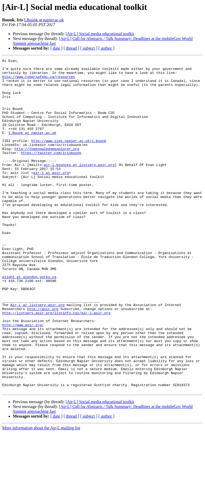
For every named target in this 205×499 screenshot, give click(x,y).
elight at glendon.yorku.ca (29, 320)
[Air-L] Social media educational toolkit (99, 33)
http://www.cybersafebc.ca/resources (38, 80)
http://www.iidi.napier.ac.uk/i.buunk (68, 157)
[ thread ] (71, 48)
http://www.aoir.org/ (23, 378)
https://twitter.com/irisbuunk (51, 171)
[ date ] (56, 48)
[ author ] (106, 48)
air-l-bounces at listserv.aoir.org (79, 186)
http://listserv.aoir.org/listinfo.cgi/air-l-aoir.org (56, 364)
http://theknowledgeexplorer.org (47, 167)
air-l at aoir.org (51, 195)
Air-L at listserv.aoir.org (37, 354)
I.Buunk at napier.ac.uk (44, 20)
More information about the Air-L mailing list (41, 494)
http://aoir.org (42, 359)
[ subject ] (88, 48)
